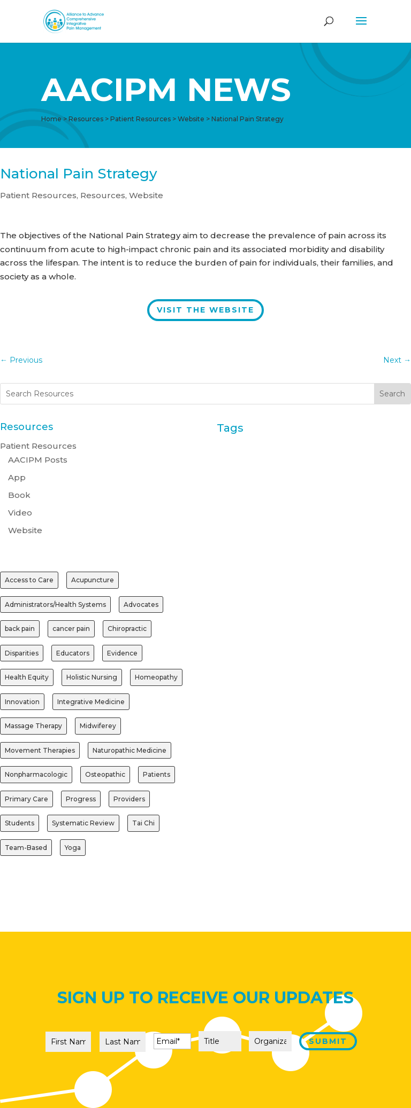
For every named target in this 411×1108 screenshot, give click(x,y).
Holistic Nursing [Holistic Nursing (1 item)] (91, 677)
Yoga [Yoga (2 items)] (73, 848)
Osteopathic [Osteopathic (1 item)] (105, 774)
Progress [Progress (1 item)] (81, 799)
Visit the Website (205, 310)
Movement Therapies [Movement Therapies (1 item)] (40, 750)
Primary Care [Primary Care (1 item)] (26, 799)
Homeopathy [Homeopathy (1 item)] (156, 677)
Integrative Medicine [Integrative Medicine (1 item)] (91, 702)
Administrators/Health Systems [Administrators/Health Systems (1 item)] (55, 604)
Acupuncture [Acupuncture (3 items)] (92, 580)
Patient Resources (38, 195)
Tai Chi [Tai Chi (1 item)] (143, 823)
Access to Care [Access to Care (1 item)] (29, 580)
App (17, 477)
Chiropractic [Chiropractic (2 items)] (127, 629)
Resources (102, 195)
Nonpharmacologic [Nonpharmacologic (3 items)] (36, 774)
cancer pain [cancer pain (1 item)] (71, 629)
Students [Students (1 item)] (19, 823)
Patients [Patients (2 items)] (156, 774)
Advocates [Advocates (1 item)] (141, 604)
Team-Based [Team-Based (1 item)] (26, 848)
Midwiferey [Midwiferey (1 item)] (98, 726)
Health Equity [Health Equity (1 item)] (27, 677)
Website (146, 195)
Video (20, 513)
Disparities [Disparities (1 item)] (22, 653)
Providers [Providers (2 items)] (129, 799)
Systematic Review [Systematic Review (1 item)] (83, 823)
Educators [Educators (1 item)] (72, 653)
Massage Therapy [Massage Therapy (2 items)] (33, 726)
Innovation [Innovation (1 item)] (22, 702)
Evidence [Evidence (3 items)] (122, 653)
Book (19, 495)
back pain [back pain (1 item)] (20, 629)
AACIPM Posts (37, 460)
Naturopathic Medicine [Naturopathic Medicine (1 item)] (129, 750)
